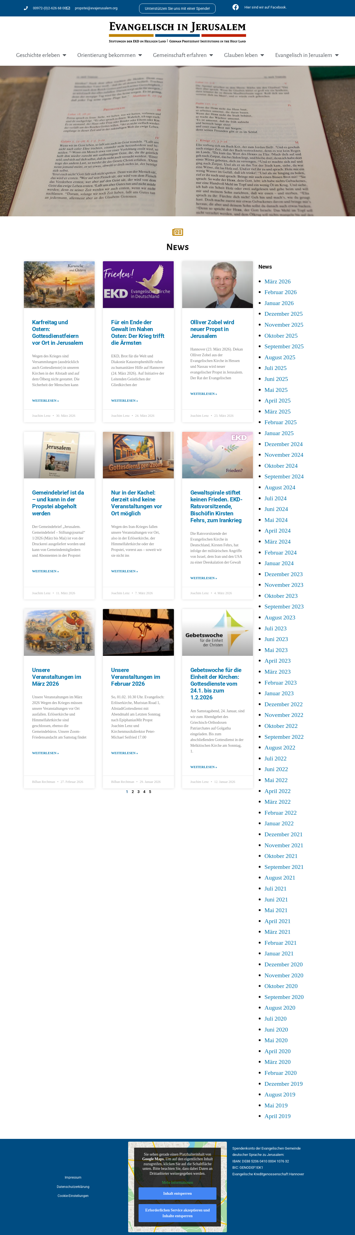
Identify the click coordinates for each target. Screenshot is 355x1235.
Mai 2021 (276, 910)
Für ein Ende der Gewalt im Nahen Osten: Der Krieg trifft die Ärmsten (137, 332)
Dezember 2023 (283, 574)
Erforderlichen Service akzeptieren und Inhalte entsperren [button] (177, 1213)
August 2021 (279, 877)
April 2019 (277, 1116)
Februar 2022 (280, 813)
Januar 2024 (279, 563)
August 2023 (279, 617)
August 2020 (279, 1008)
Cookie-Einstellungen (73, 1196)
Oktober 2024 (281, 466)
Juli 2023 (275, 628)
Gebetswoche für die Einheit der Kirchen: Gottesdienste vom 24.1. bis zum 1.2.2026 (215, 684)
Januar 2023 (279, 693)
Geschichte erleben (41, 55)
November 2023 (283, 585)
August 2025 (279, 357)
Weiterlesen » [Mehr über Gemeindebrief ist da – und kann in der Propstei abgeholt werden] (45, 571)
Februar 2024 (280, 552)
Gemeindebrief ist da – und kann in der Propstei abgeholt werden (58, 503)
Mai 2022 (276, 780)
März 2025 (277, 411)
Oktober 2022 (281, 726)
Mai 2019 (276, 1105)
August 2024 (279, 487)
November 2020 (283, 975)
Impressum (73, 1177)
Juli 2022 (275, 758)
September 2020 (284, 997)
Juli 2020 (275, 1019)
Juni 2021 (276, 899)
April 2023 (277, 661)
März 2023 (277, 672)
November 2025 (283, 325)
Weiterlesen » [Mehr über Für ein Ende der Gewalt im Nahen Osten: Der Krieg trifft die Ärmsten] (124, 401)
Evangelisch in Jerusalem (307, 55)
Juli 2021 (275, 888)
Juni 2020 (276, 1029)
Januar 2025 (279, 433)
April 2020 (277, 1051)
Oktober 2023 (281, 596)
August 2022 (279, 747)
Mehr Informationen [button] (177, 1182)
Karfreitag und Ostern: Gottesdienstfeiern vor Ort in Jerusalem (57, 332)
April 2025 (277, 400)
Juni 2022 (276, 769)
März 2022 (277, 802)
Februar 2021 (280, 943)
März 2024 (277, 541)
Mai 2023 (276, 650)
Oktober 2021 (281, 856)
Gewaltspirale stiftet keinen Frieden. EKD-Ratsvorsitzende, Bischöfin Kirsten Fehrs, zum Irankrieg (216, 506)
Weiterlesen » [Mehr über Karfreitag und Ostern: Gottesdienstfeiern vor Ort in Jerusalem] (45, 401)
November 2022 (283, 715)
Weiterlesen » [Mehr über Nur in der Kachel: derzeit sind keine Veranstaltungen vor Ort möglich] (124, 571)
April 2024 (277, 531)
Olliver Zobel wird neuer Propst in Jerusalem (212, 329)
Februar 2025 (280, 422)
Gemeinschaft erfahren (183, 55)
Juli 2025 (275, 368)
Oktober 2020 (281, 986)
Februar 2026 (280, 292)
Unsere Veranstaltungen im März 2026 (56, 677)
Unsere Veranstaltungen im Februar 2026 (135, 677)
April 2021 (277, 921)
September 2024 (284, 476)
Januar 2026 (279, 303)
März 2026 (277, 281)
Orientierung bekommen (109, 55)
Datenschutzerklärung (73, 1187)
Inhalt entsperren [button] (177, 1193)
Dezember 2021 (283, 834)
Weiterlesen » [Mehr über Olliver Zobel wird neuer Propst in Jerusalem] (203, 394)
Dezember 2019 (283, 1084)
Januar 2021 (279, 953)
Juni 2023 (276, 639)
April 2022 (277, 791)
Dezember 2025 (283, 314)
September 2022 (284, 737)
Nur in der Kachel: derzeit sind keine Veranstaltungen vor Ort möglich (136, 503)
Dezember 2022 (283, 704)
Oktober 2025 (281, 336)
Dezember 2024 (283, 444)
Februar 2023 (280, 683)
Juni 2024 (276, 509)
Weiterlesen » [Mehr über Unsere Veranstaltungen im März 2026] (45, 753)
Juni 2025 (276, 379)
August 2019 (279, 1094)
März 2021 (277, 932)
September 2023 (284, 606)
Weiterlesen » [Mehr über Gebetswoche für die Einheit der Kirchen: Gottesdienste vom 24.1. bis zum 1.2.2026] (203, 767)
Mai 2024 (276, 520)
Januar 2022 (279, 823)
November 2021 (283, 845)
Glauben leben (244, 55)
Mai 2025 (276, 390)
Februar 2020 (280, 1073)
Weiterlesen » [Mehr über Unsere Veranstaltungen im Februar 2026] (124, 753)
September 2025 (284, 346)
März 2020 (277, 1062)
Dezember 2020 (283, 964)
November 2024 (283, 455)
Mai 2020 (276, 1040)
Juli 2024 (275, 498)
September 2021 (284, 867)
